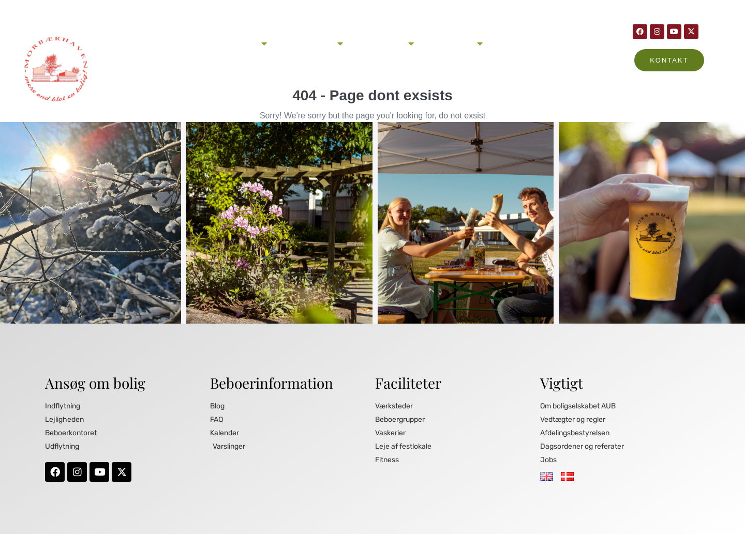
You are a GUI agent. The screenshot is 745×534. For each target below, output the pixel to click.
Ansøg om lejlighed (235, 43)
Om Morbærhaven (453, 43)
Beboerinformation (383, 43)
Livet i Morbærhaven (310, 43)
